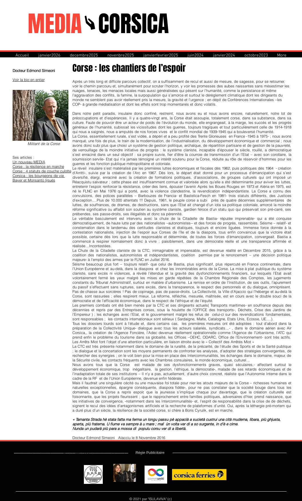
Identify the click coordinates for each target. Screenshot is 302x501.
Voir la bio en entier (29, 79)
